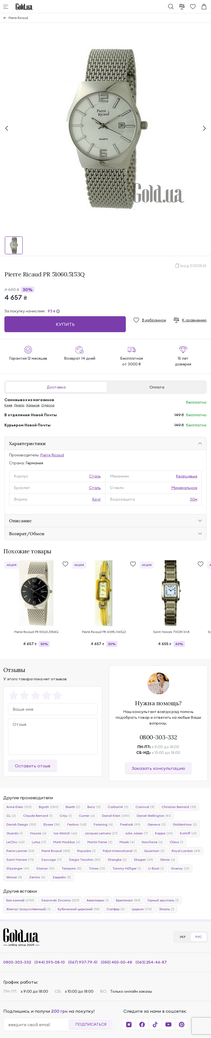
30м (193, 499)
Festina (77, 824)
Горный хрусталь (163, 900)
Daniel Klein (116, 815)
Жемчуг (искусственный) (28, 909)
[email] (38, 1024)
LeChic (15, 842)
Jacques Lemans (101, 833)
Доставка (56, 387)
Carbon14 (118, 806)
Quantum (154, 850)
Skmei (167, 859)
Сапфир (116, 909)
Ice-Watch (65, 833)
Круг (96, 499)
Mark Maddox (66, 842)
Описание (20, 520)
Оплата (156, 387)
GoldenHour (185, 824)
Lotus (39, 842)
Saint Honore (20, 859)
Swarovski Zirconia (60, 900)
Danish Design (21, 824)
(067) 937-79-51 (83, 962)
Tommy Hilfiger (126, 868)
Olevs (176, 842)
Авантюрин (98, 900)
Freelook (130, 824)
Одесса (47, 405)
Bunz (94, 806)
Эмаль (166, 909)
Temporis (72, 868)
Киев (8, 405)
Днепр (19, 405)
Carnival (144, 806)
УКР (182, 937)
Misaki (127, 842)
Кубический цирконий (78, 909)
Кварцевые (186, 476)
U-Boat (156, 868)
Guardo (14, 833)
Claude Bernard (37, 815)
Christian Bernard (179, 806)
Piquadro (86, 850)
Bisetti (73, 806)
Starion (45, 868)
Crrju (66, 815)
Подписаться (90, 1024)
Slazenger (17, 868)
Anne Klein (19, 806)
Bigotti (49, 806)
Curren (87, 815)
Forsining (103, 824)
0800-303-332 (158, 737)
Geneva (157, 824)
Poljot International (120, 850)
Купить (65, 324)
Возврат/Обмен (26, 533)
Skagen (143, 859)
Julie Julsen (136, 833)
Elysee (51, 824)
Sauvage (51, 859)
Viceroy (180, 868)
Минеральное (184, 487)
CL (11, 815)
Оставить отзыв (32, 765)
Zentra (37, 877)
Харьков (32, 405)
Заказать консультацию (158, 768)
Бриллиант (128, 900)
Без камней (20, 900)
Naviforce (152, 842)
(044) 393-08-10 (49, 962)
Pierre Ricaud (18, 18)
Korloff (188, 833)
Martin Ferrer (99, 842)
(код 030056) (193, 265)
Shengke (117, 859)
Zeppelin (61, 877)
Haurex (38, 833)
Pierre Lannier (20, 850)
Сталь (95, 476)
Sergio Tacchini (85, 859)
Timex (97, 868)
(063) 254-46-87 (151, 962)
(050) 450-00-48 (116, 962)
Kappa (164, 833)
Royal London (186, 850)
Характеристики (27, 443)
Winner (14, 877)
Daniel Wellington (154, 815)
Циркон (142, 909)
